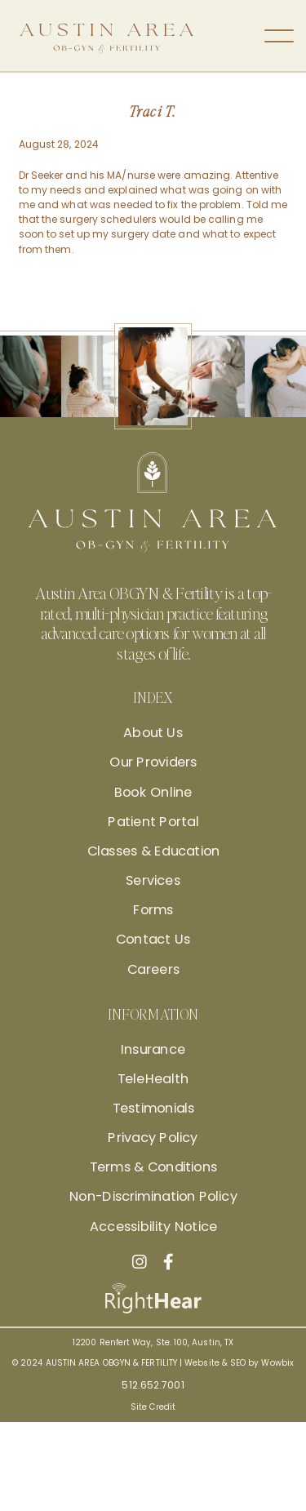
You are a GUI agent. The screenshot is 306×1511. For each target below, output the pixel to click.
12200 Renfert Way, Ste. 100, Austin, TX (153, 1342)
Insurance (152, 1049)
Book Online (153, 792)
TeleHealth (153, 1079)
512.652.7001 (153, 1384)
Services (153, 881)
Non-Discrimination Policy (152, 1197)
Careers (153, 969)
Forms (153, 910)
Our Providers (152, 762)
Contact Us (153, 939)
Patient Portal (152, 821)
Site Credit (153, 1406)
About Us (153, 733)
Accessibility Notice (153, 1226)
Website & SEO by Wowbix (239, 1363)
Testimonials (153, 1108)
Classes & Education (153, 851)
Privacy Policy (153, 1138)
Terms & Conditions (153, 1167)
